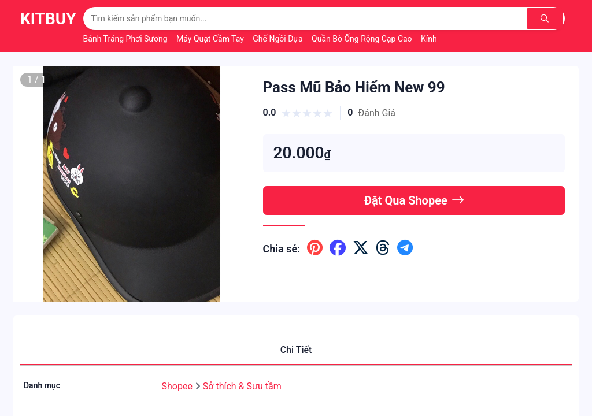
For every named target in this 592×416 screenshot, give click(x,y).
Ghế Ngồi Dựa (279, 38)
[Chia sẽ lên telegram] (405, 248)
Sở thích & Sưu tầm (242, 386)
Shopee (178, 386)
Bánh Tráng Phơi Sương (126, 38)
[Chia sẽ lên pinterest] (315, 248)
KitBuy (48, 18)
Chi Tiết (296, 349)
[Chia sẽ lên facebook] (338, 248)
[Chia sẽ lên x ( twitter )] (361, 248)
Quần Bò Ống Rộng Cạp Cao (363, 38)
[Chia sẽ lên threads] (383, 248)
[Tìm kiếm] (546, 18)
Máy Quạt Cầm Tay (211, 38)
